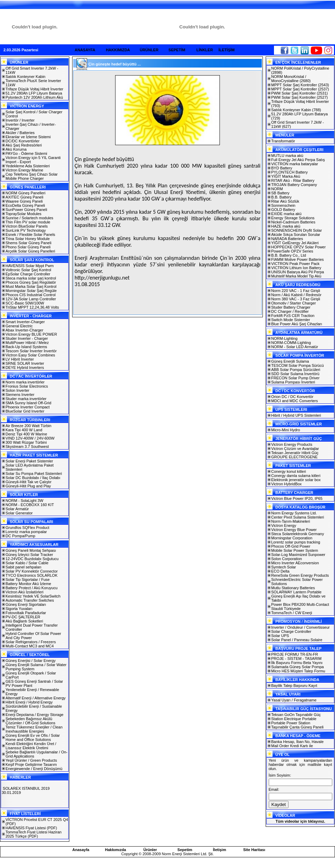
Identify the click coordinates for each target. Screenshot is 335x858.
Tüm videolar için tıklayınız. (300, 821)
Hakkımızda (115, 850)
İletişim (219, 850)
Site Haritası (254, 850)
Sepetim (185, 850)
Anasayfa (80, 850)
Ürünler (150, 850)
